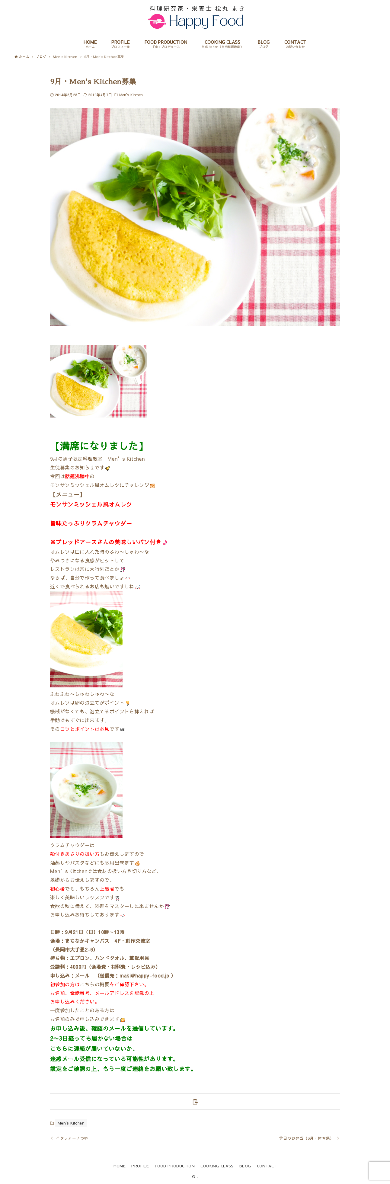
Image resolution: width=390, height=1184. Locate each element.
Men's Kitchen (131, 94)
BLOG (245, 1165)
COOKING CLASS (216, 1165)
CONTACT (267, 1165)
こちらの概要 (94, 984)
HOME (119, 1165)
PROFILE (140, 1165)
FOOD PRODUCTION (175, 1165)
